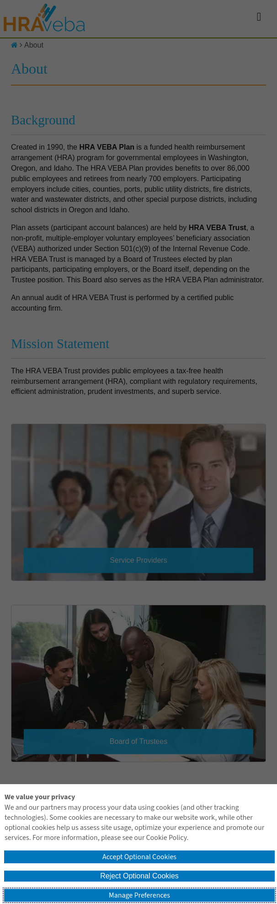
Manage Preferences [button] (139, 895)
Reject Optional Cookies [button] (139, 876)
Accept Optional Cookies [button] (139, 857)
